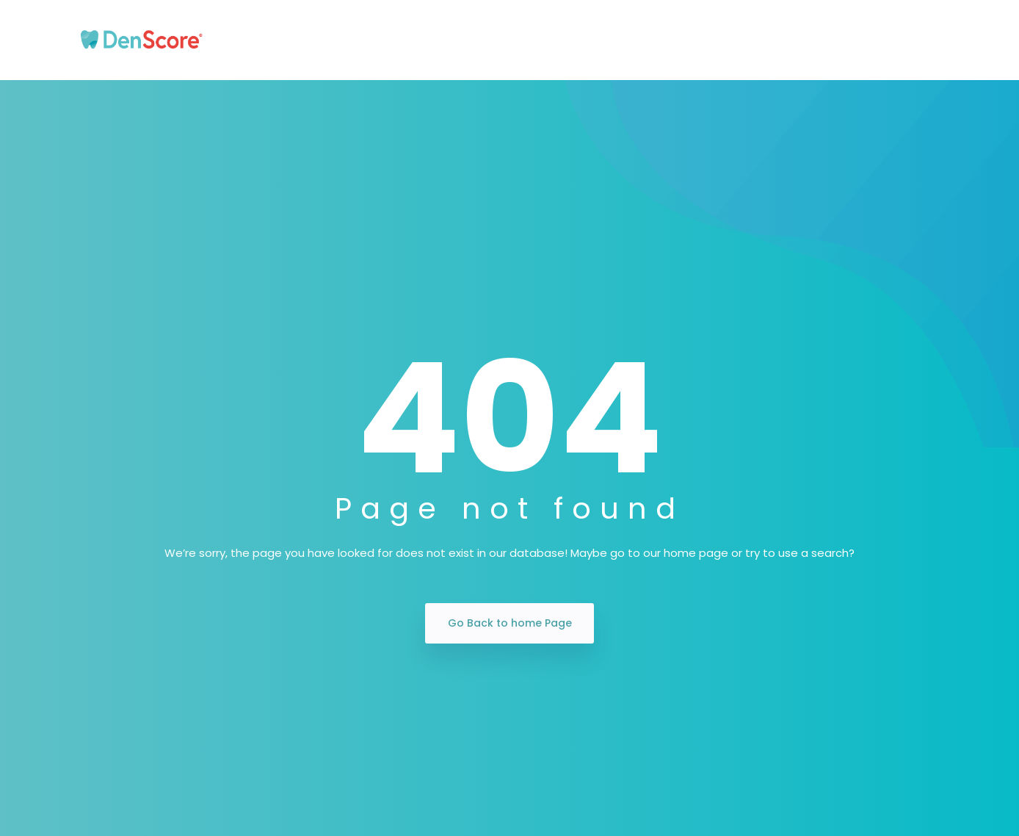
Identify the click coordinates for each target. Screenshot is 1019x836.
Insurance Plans (577, 40)
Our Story (320, 40)
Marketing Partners (708, 40)
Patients (400, 40)
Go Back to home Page (510, 623)
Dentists (478, 40)
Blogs (808, 40)
